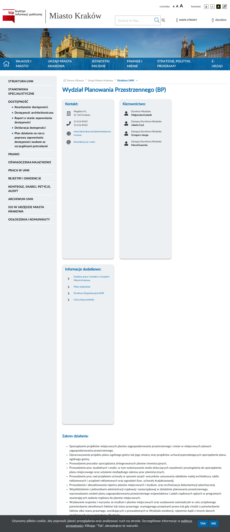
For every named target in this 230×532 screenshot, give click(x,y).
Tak (203, 523)
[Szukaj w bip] (157, 20)
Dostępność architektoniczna (34, 112)
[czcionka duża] (185, 6)
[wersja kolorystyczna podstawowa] (206, 6)
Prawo (14, 154)
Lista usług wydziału (84, 299)
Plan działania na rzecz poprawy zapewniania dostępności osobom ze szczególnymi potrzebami (31, 140)
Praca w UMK (19, 170)
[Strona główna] (8, 64)
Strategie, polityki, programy (174, 64)
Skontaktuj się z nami (84, 142)
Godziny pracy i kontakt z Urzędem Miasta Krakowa (91, 279)
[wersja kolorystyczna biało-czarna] (212, 6)
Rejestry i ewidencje (24, 178)
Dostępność (18, 101)
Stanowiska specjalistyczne (21, 91)
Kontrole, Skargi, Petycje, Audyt (29, 189)
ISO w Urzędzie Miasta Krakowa (26, 209)
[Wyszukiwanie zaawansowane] (163, 20)
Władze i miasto (23, 64)
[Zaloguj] (219, 20)
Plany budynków (82, 287)
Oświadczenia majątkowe (29, 162)
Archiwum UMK (20, 199)
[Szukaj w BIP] (134, 20)
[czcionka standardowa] (173, 6)
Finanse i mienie (134, 64)
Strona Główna (75, 80)
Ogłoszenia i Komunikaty (29, 219)
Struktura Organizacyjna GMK (89, 293)
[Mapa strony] (186, 20)
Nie (213, 523)
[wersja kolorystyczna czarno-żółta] (218, 6)
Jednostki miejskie (100, 64)
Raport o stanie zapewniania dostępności (33, 120)
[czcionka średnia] (177, 6)
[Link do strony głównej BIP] (57, 16)
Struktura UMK (20, 81)
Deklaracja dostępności (30, 127)
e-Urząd (217, 64)
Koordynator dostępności (31, 107)
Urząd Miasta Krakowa (60, 64)
